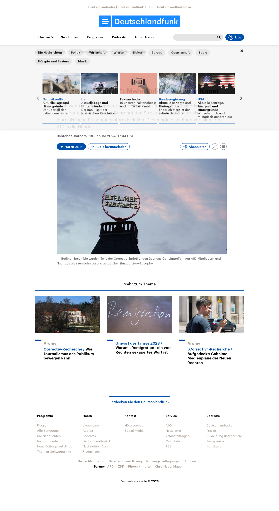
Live (234, 37)
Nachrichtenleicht (50, 441)
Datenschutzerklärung (125, 461)
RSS (169, 446)
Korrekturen (214, 446)
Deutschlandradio (101, 7)
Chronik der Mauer (169, 466)
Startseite (42, 52)
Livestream (91, 425)
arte (148, 466)
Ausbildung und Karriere (224, 436)
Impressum (193, 461)
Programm (95, 37)
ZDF (121, 466)
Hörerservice (134, 425)
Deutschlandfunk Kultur (136, 7)
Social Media (134, 430)
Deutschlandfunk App (98, 441)
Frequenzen (91, 451)
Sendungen (69, 37)
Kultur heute (61, 52)
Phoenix (134, 466)
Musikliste (173, 441)
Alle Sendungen (49, 430)
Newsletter (173, 430)
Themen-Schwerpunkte (54, 451)
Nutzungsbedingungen (163, 461)
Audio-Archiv (144, 37)
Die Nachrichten (49, 436)
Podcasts (119, 37)
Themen (44, 37)
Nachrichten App (95, 446)
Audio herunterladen (110, 146)
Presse (211, 430)
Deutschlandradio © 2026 (140, 481)
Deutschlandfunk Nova (174, 7)
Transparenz (215, 441)
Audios (88, 430)
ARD (110, 466)
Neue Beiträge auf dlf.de (54, 446)
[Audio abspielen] (71, 146)
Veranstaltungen (178, 436)
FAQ (169, 425)
